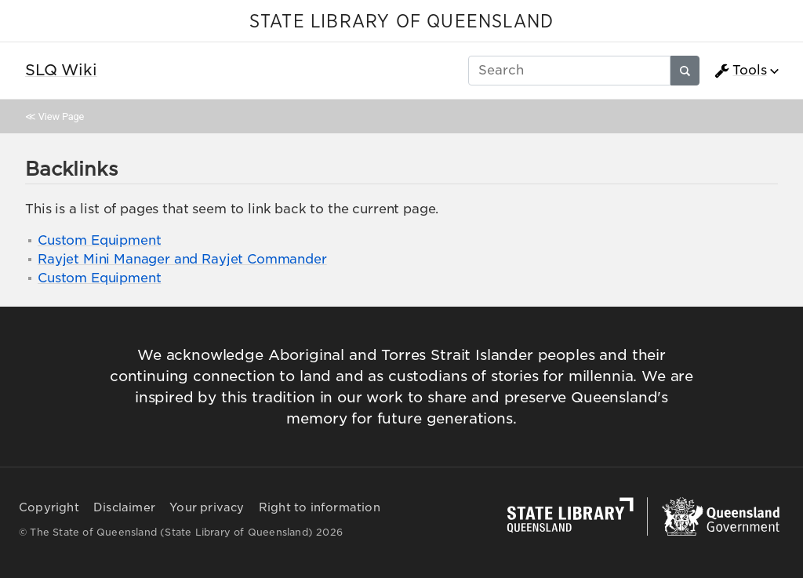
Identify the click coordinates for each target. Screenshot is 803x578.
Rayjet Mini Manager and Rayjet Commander (182, 259)
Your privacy (206, 507)
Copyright (49, 507)
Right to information (319, 507)
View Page (61, 116)
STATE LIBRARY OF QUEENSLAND (401, 22)
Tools (740, 70)
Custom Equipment (99, 240)
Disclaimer (124, 507)
